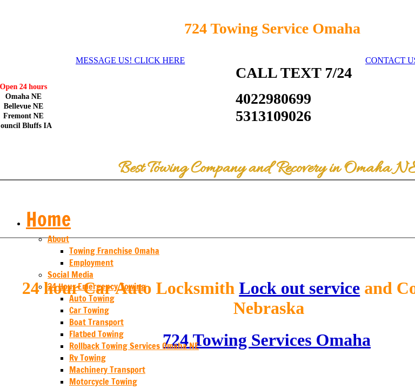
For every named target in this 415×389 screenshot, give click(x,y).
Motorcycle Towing (103, 381)
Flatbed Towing (96, 334)
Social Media (70, 274)
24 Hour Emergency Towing (97, 286)
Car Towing (89, 310)
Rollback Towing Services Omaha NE (134, 346)
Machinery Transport (107, 369)
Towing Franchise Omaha (114, 251)
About (58, 239)
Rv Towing (87, 358)
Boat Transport (96, 322)
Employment (91, 263)
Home (48, 219)
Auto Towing (92, 298)
